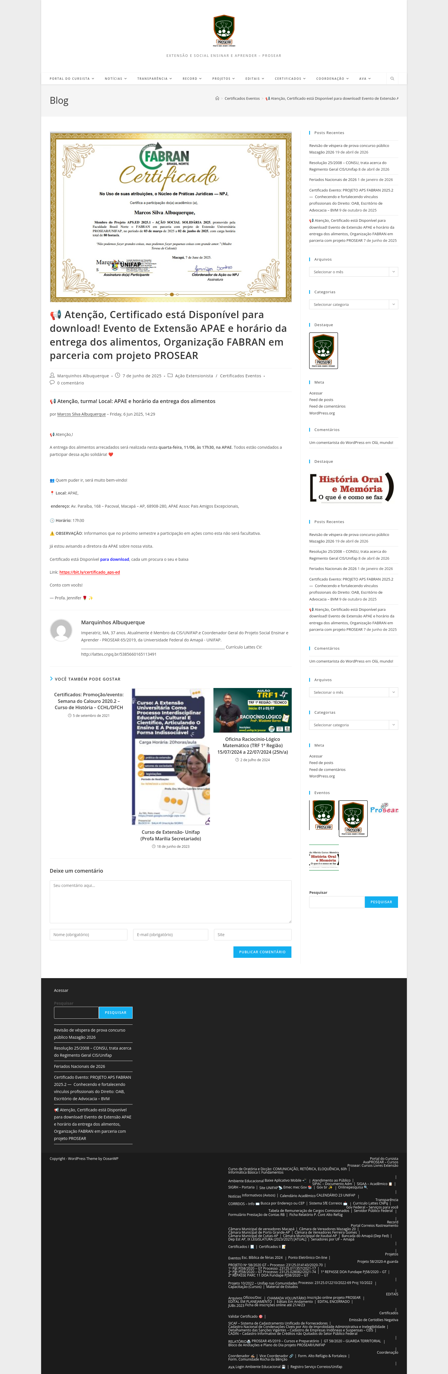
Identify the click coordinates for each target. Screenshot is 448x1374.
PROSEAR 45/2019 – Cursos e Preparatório (285, 1341)
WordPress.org (322, 413)
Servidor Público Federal (373, 1210)
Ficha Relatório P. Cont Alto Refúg (316, 1214)
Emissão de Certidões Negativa (373, 1319)
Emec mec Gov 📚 (297, 1187)
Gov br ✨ (324, 1187)
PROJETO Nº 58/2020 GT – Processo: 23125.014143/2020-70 (275, 1265)
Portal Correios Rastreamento (374, 1225)
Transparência (386, 1199)
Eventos (234, 1258)
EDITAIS (392, 1294)
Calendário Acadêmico (298, 1195)
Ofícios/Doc (252, 1297)
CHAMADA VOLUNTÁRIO (286, 1298)
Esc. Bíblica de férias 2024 (262, 1257)
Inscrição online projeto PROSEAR (334, 1297)
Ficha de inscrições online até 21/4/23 (275, 1305)
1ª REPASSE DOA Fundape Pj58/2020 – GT (354, 1271)
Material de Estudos (282, 1286)
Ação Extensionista (194, 375)
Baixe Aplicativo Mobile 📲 (286, 1180)
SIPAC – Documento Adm (332, 1183)
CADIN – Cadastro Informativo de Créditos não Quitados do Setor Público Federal (292, 1333)
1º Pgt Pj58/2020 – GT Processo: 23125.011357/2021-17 (272, 1268)
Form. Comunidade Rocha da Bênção (257, 1359)
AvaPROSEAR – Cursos (380, 1162)
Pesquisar (318, 892)
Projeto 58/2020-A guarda (377, 1261)
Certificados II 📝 (272, 1246)
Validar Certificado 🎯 (245, 1316)
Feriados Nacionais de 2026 (333, 179)
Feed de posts (321, 399)
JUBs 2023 (236, 1305)
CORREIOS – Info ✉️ (244, 1203)
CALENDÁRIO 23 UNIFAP (336, 1195)
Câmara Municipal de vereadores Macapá (261, 1229)
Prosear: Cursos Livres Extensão (372, 1165)
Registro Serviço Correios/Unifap (316, 1366)
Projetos (391, 1254)
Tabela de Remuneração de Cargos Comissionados (309, 1210)
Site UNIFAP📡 (271, 1187)
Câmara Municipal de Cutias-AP (253, 1235)
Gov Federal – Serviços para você (372, 1207)
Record (392, 1222)
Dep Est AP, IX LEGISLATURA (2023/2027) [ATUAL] (267, 1239)
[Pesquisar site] (392, 79)
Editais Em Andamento (295, 1301)
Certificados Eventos (240, 375)
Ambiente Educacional (246, 1180)
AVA (231, 1367)
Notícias (234, 1196)
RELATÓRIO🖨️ (239, 1341)
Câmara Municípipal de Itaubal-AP (310, 1235)
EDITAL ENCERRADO (334, 1301)
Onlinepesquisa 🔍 (353, 1187)
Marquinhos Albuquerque (83, 375)
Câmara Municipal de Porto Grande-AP (259, 1232)
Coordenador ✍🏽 (241, 1355)
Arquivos (235, 1298)
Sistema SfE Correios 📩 (328, 1203)
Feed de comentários (327, 406)
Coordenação (387, 1352)
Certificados (388, 1313)
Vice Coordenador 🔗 (276, 1355)
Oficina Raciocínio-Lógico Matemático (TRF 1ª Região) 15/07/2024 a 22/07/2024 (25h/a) (252, 745)
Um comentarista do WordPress (336, 442)
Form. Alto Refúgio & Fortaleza (322, 1355)
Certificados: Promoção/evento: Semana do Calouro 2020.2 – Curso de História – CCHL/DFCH (89, 701)
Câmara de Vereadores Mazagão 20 (327, 1229)
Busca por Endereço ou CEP (283, 1203)
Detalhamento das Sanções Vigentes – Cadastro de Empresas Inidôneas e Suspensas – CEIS (300, 1330)
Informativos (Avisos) (258, 1195)
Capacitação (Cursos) (244, 1286)
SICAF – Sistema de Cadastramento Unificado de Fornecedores (278, 1323)
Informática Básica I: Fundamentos (255, 1172)
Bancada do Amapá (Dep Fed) (365, 1235)
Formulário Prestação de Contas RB (256, 1214)
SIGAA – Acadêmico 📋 (375, 1183)
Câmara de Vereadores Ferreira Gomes (326, 1232)
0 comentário (70, 383)
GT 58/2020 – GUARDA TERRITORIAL (352, 1341)
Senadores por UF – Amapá (333, 1239)
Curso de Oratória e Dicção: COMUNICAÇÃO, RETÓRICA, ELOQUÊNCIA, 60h (287, 1168)
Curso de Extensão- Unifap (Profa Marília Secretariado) (171, 835)
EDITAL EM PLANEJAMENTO (250, 1301)
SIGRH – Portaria (241, 1187)
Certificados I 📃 (241, 1246)
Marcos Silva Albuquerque (81, 414)
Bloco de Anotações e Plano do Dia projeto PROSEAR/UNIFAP (276, 1345)
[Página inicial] (217, 98)
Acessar (316, 393)
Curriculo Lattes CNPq (370, 1203)
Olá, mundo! (382, 442)
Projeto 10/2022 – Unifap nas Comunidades (262, 1283)
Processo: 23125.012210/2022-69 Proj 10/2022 (335, 1282)
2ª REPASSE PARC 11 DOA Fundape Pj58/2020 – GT (268, 1275)
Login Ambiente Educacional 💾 (260, 1366)
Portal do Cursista (384, 1158)
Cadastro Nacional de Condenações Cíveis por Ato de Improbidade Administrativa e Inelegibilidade (306, 1326)
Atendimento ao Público (331, 1180)
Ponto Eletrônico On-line (307, 1257)
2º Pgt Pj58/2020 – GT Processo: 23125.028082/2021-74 (272, 1271)
